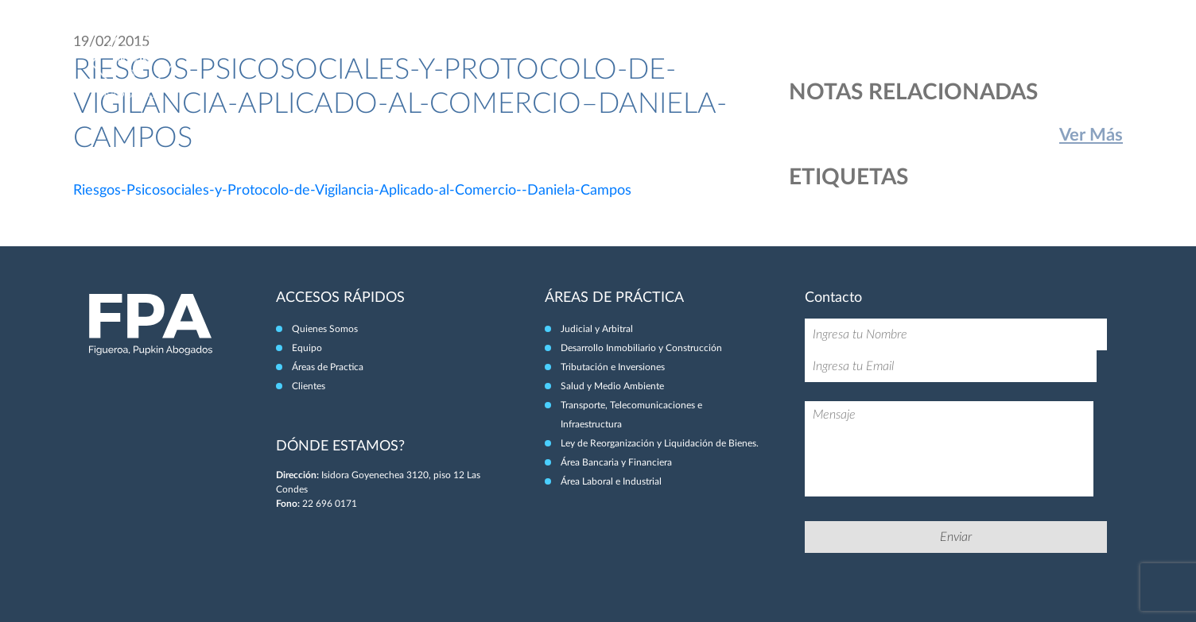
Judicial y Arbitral (597, 329)
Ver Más (1091, 135)
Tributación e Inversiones (613, 367)
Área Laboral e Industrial (611, 481)
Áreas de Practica (327, 367)
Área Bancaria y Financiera (616, 462)
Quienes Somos (325, 329)
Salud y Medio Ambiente (612, 386)
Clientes (1048, 46)
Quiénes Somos (800, 46)
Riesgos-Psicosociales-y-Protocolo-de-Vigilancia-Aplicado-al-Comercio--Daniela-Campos (352, 191)
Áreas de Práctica (961, 46)
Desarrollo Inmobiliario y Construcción (641, 348)
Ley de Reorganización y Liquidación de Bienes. (660, 443)
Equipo (877, 46)
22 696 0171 (329, 503)
